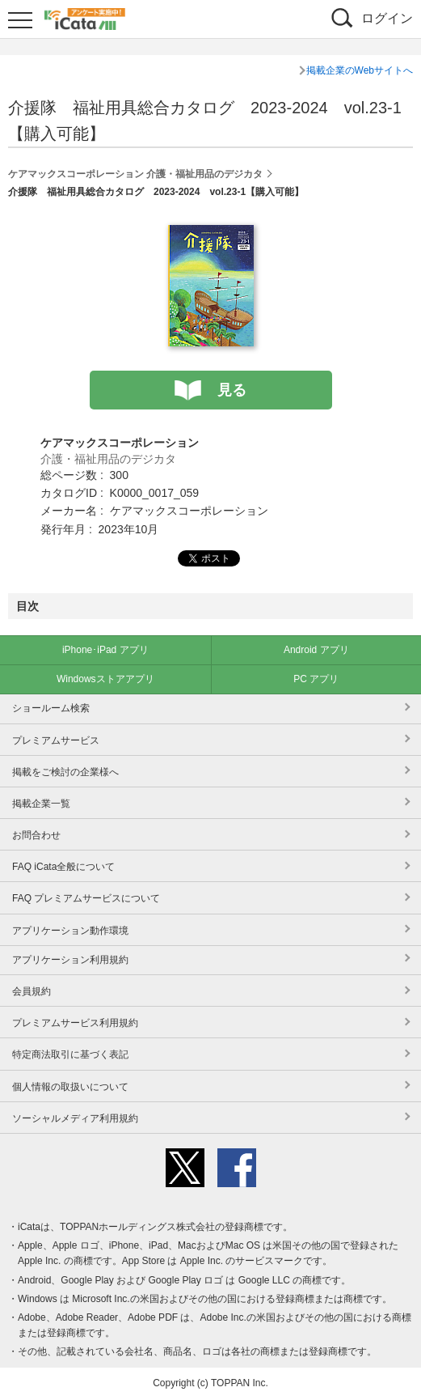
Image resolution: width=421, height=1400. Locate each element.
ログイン (387, 18)
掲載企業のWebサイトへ (359, 70)
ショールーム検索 (51, 708)
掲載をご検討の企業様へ (65, 772)
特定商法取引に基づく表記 (70, 1054)
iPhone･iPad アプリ (105, 649)
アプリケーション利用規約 (70, 959)
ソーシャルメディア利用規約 (75, 1118)
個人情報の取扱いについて (70, 1086)
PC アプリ (316, 679)
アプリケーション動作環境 (70, 930)
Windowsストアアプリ (105, 679)
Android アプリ (316, 649)
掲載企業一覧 (41, 803)
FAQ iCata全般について (63, 866)
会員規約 (31, 991)
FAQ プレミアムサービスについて (86, 898)
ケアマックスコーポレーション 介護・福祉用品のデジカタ (135, 174)
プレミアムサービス (55, 740)
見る (231, 390)
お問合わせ (36, 835)
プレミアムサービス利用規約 (75, 1023)
